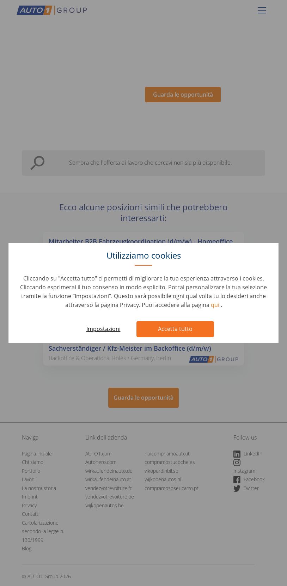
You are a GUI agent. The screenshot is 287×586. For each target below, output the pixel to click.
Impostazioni (103, 329)
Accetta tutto (175, 329)
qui (216, 305)
